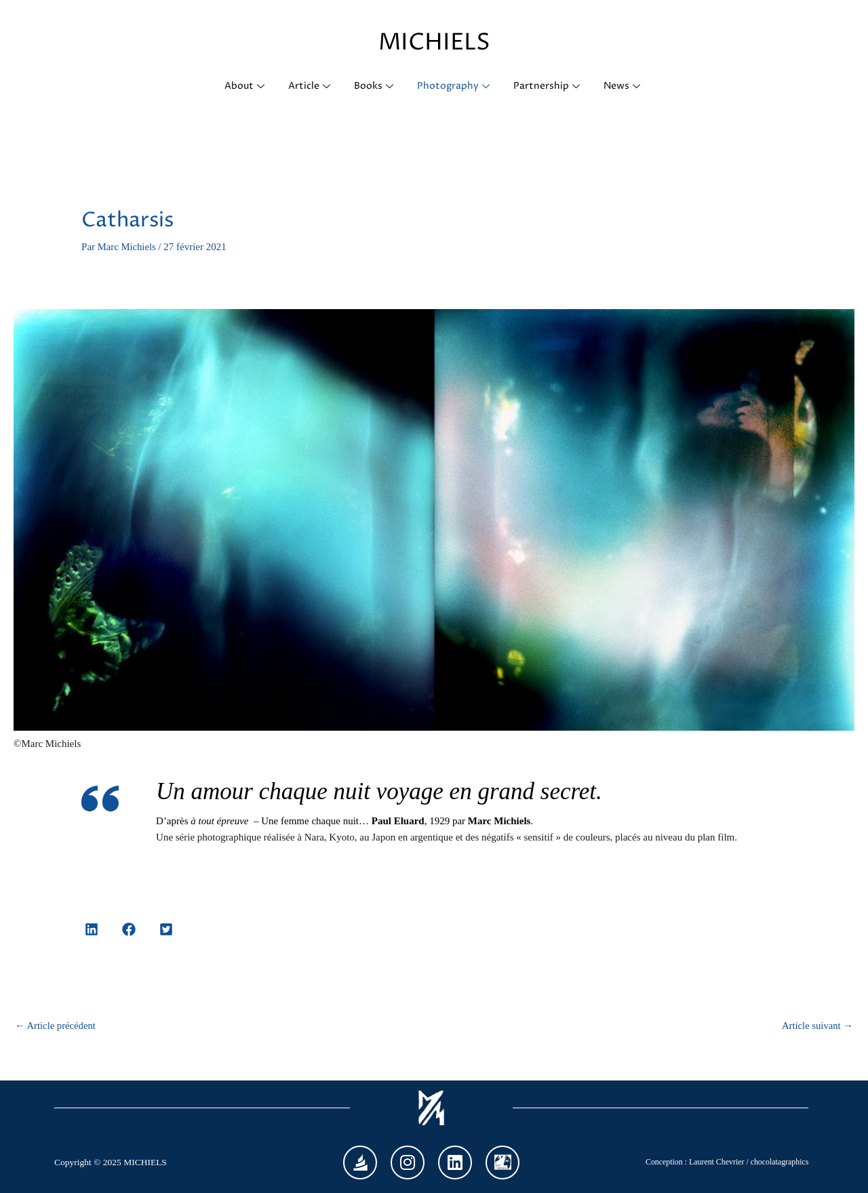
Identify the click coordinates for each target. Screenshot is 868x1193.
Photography (456, 86)
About (243, 86)
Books (375, 86)
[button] (91, 929)
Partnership (550, 86)
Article (310, 86)
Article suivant (817, 1025)
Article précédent (56, 1025)
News (627, 86)
